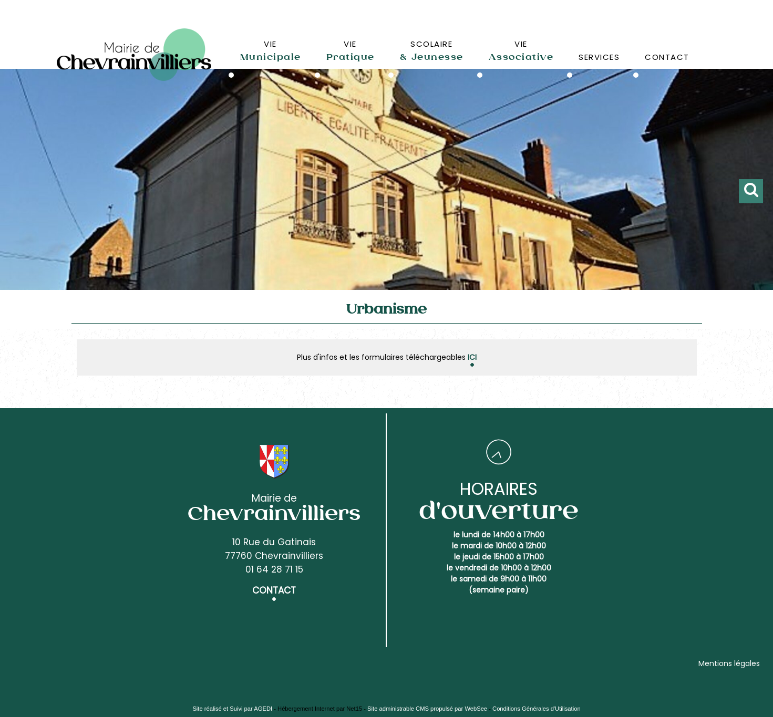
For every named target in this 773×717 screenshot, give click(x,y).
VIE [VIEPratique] (350, 50)
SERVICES (599, 57)
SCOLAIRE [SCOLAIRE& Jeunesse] (431, 50)
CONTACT (667, 57)
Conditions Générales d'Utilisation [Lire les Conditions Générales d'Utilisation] (536, 708)
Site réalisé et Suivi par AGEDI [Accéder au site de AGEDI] (232, 708)
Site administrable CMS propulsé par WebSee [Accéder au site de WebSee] (427, 708)
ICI (472, 357)
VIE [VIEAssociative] (521, 50)
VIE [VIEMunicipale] (270, 50)
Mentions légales (729, 663)
